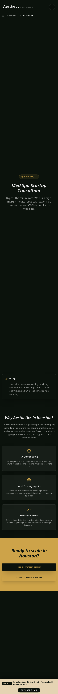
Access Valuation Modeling (29, 577)
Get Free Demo (29, 690)
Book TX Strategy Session (29, 567)
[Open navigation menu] (52, 7)
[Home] (3, 16)
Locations (13, 15)
